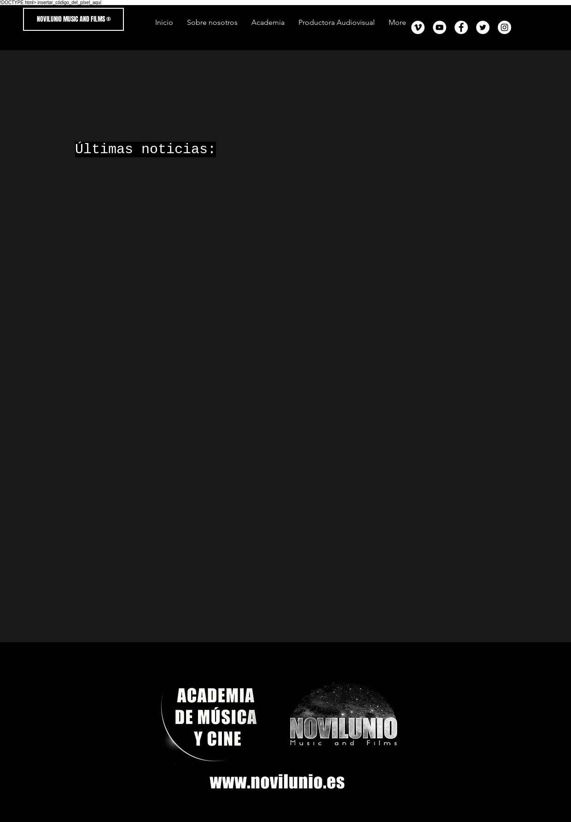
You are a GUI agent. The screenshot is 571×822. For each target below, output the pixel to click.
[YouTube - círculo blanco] (439, 27)
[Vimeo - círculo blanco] (418, 27)
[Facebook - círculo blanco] (461, 27)
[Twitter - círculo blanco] (482, 27)
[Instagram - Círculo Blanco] (504, 27)
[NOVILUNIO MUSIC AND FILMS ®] (73, 19)
